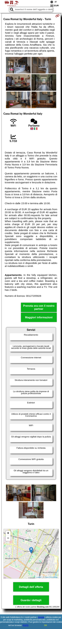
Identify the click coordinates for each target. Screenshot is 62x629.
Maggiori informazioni (38, 317)
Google (41, 617)
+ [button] (8, 533)
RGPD (26, 625)
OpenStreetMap (51, 577)
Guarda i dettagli (31, 600)
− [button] (8, 538)
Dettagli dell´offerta (31, 587)
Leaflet (38, 577)
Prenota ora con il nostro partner (38, 307)
